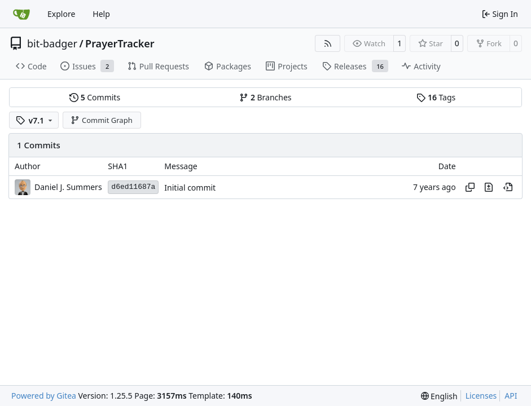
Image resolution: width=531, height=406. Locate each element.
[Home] (21, 14)
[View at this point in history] (507, 187)
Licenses (481, 395)
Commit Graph (101, 120)
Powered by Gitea (43, 395)
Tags (435, 97)
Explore (61, 13)
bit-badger (52, 43)
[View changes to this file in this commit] (488, 187)
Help (101, 13)
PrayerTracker (120, 43)
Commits (94, 97)
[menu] (439, 396)
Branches (265, 97)
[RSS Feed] (328, 43)
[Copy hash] (470, 187)
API (510, 395)
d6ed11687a (133, 187)
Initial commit (190, 187)
